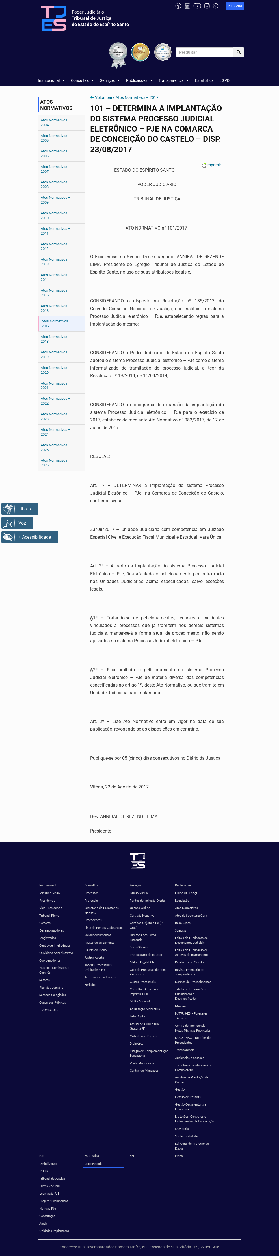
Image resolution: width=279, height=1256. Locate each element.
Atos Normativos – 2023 (56, 416)
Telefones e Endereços (100, 977)
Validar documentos (98, 935)
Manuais (180, 1006)
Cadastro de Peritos (143, 1036)
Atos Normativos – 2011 (56, 230)
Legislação (182, 900)
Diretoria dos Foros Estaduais (143, 937)
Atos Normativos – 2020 (56, 370)
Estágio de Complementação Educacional (149, 1053)
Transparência (174, 80)
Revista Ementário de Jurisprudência (189, 972)
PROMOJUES (48, 1010)
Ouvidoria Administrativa (56, 952)
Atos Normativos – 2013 (56, 261)
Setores (44, 980)
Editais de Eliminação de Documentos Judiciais (191, 940)
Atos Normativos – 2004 (56, 122)
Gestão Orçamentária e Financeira (190, 1106)
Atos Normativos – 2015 (56, 292)
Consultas (82, 80)
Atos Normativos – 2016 (56, 308)
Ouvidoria (182, 1128)
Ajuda (43, 1223)
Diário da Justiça (186, 893)
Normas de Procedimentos (193, 982)
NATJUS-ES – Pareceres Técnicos (191, 1016)
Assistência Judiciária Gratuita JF (144, 1026)
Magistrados (47, 938)
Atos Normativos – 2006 (56, 153)
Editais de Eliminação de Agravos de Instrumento (191, 952)
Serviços (110, 80)
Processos (91, 893)
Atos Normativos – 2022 (56, 400)
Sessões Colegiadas (52, 995)
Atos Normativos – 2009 (56, 199)
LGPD (224, 80)
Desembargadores (51, 930)
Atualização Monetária (145, 1009)
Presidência (47, 900)
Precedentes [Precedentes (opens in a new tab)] (93, 920)
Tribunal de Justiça (52, 1178)
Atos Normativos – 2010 (56, 215)
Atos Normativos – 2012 (56, 246)
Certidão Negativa (142, 915)
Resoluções (183, 923)
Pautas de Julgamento (99, 942)
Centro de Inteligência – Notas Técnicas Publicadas (193, 1028)
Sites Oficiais (139, 947)
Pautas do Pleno (96, 950)
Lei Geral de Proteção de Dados (192, 1146)
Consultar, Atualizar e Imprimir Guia (144, 991)
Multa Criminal (140, 1001)
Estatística (204, 80)
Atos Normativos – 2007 (56, 169)
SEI (132, 1155)
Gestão (180, 1089)
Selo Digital (138, 1016)
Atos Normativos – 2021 (56, 385)
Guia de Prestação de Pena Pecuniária (148, 972)
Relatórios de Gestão (189, 962)
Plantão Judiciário (51, 987)
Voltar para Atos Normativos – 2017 (127, 97)
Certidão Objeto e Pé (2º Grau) (146, 925)
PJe (41, 1155)
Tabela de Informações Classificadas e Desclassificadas (190, 993)
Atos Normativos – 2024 (56, 431)
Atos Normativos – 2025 (56, 447)
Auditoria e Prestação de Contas (191, 1079)
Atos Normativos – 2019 (56, 354)
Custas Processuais (143, 982)
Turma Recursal (49, 1186)
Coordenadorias (49, 960)
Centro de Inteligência (54, 945)
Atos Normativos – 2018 (56, 339)
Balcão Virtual (139, 893)
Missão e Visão (49, 893)
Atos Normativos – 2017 (57, 323)
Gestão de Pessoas (188, 1097)
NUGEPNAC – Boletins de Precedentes (193, 1040)
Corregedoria (94, 1163)
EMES (179, 1155)
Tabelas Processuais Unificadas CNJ (98, 967)
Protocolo (91, 900)
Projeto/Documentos (53, 1201)
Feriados (90, 984)
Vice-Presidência (50, 908)
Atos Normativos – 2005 (56, 138)
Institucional (51, 80)
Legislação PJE (49, 1193)
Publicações (139, 80)
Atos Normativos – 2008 (56, 184)
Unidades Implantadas (54, 1231)
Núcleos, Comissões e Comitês (54, 970)
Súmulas (180, 930)
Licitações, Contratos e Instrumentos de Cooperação (194, 1119)
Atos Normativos (186, 908)
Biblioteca (136, 1043)
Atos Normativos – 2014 (56, 277)
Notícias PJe (47, 1208)
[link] (235, 6)
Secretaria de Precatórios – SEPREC (103, 910)
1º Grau (44, 1171)
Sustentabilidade (186, 1136)
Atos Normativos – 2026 (56, 462)
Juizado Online (140, 908)
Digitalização (48, 1163)
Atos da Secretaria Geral (191, 915)
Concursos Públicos (52, 1002)
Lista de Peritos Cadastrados (104, 927)
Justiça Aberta (94, 957)
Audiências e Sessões (189, 1058)
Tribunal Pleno (49, 915)
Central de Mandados (144, 1070)
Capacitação (47, 1216)
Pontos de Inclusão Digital (147, 900)
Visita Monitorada (142, 1063)
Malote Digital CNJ (143, 962)
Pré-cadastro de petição (146, 954)
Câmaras (45, 923)
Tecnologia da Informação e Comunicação (193, 1067)
